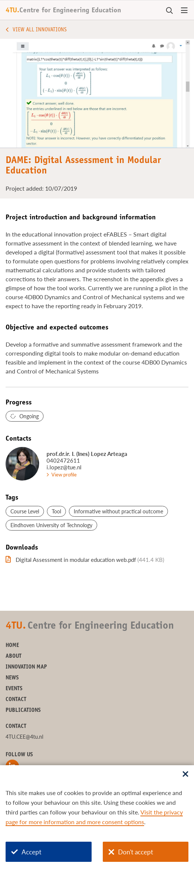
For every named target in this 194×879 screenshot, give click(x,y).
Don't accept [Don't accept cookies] (130, 852)
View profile (64, 475)
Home (12, 645)
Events (14, 689)
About (14, 656)
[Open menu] (184, 11)
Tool (56, 511)
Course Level (24, 511)
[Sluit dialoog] (185, 774)
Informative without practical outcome (118, 511)
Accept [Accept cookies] (26, 852)
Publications (23, 710)
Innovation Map (26, 667)
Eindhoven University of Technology (51, 525)
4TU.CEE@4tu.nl (24, 736)
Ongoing (29, 416)
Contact (16, 700)
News (12, 678)
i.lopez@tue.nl (64, 467)
